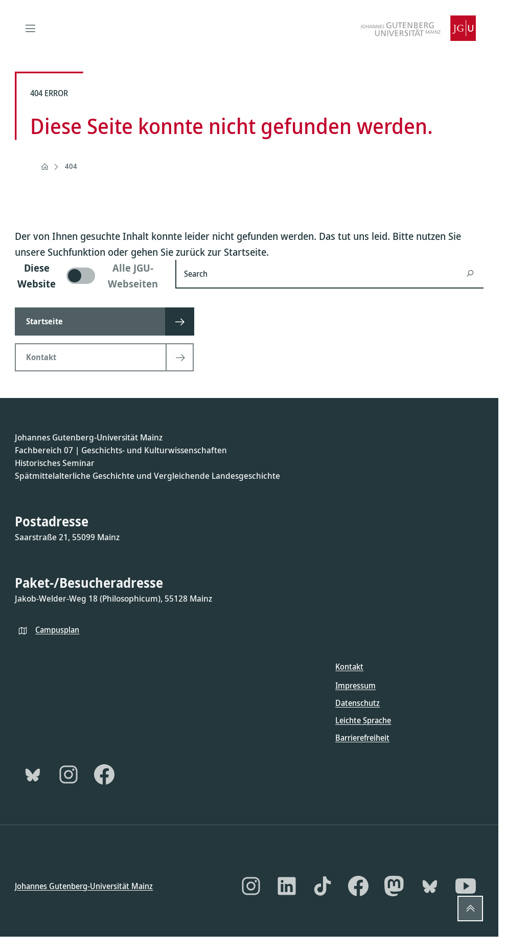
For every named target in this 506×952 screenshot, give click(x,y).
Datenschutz (357, 702)
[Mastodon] (394, 886)
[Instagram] (68, 774)
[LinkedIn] (287, 886)
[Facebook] (104, 774)
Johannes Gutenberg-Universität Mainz (84, 886)
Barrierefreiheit (362, 737)
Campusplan (57, 629)
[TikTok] (322, 886)
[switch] (89, 276)
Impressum (355, 685)
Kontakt (349, 666)
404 (71, 166)
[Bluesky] (32, 774)
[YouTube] (465, 886)
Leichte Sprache (363, 719)
